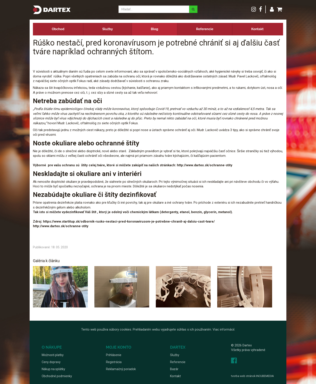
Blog (154, 29)
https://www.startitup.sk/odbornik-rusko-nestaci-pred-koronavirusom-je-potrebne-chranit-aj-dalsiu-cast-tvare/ (129, 221)
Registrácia (114, 362)
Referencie (204, 29)
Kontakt (257, 29)
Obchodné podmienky (57, 376)
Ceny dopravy (51, 362)
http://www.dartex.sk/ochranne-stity (60, 226)
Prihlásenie (113, 355)
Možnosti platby (53, 355)
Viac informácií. (224, 329)
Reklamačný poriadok (121, 369)
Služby (107, 29)
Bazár (174, 369)
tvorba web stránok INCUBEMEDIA (252, 376)
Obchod (58, 29)
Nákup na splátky (53, 369)
